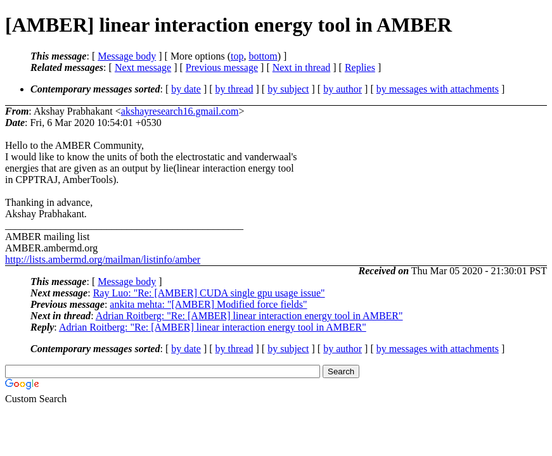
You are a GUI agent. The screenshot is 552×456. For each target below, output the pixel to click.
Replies (360, 67)
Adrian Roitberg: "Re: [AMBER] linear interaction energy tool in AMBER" (249, 315)
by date (186, 89)
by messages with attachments (437, 89)
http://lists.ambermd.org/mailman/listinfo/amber (102, 259)
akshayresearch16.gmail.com (180, 111)
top (237, 56)
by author (342, 89)
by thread (234, 89)
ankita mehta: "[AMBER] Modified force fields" (208, 304)
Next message (143, 67)
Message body (127, 56)
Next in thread (302, 67)
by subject (288, 89)
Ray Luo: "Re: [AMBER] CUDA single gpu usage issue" (209, 293)
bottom (262, 56)
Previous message (222, 67)
